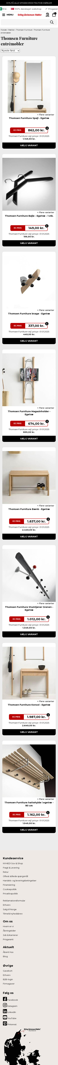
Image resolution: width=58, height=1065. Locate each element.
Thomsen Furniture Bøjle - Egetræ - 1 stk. (29, 216)
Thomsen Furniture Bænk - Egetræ (29, 509)
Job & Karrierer (10, 935)
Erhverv (7, 905)
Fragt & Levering (11, 867)
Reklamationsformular (14, 900)
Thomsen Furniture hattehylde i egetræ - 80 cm (29, 804)
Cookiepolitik (10, 889)
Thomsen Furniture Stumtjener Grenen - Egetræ (29, 608)
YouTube (9, 1017)
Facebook (10, 999)
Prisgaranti (8, 939)
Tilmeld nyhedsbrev (13, 913)
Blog (5, 956)
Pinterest (10, 1023)
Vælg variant (29, 145)
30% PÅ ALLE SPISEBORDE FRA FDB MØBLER (29, 3)
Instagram (10, 1005)
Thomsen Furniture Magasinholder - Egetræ (29, 413)
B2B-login (8, 979)
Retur (6, 872)
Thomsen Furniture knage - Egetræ (29, 313)
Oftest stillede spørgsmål (15, 876)
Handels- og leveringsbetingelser (19, 880)
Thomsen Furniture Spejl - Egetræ (29, 118)
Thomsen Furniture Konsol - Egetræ (29, 704)
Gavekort (7, 971)
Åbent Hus (8, 952)
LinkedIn (9, 1011)
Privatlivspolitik (10, 893)
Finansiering (9, 885)
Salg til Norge (10, 909)
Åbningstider (9, 930)
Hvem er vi (8, 926)
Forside (4, 30)
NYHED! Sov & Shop (13, 863)
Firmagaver (9, 983)
